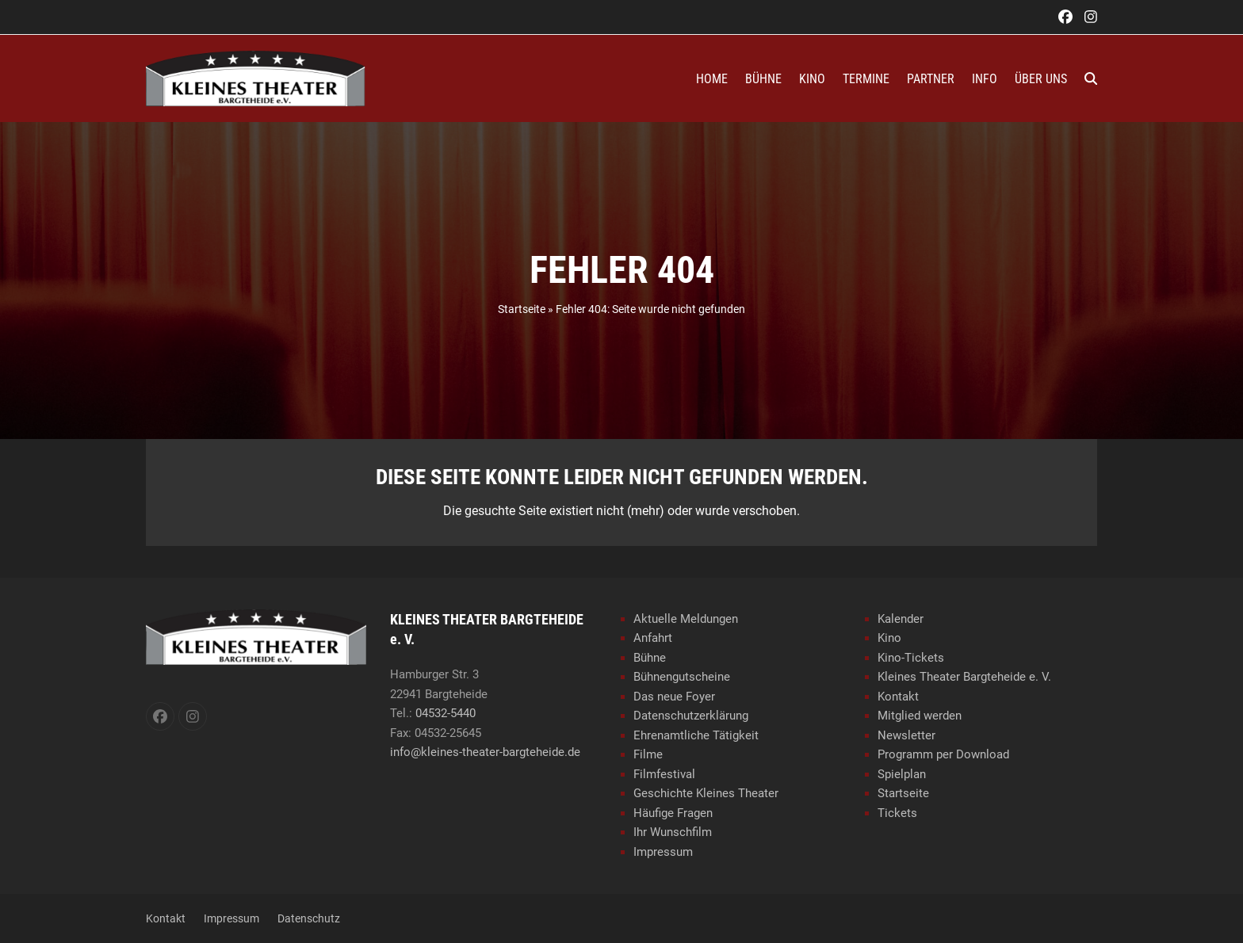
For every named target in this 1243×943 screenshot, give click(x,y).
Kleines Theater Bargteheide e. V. (964, 677)
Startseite (521, 309)
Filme (648, 754)
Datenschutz (308, 918)
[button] (1091, 78)
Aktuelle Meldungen (685, 619)
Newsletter (906, 735)
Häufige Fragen (673, 813)
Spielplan (902, 774)
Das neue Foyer (674, 696)
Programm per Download (943, 754)
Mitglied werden (920, 715)
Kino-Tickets (911, 658)
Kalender (901, 619)
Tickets (897, 813)
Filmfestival (664, 774)
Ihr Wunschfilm (672, 832)
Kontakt (898, 696)
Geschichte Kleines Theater (705, 793)
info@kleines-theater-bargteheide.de (485, 752)
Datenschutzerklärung (690, 715)
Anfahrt (652, 638)
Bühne (649, 658)
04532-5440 (445, 713)
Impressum (663, 852)
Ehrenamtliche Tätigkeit (696, 735)
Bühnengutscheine (681, 677)
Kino (889, 638)
